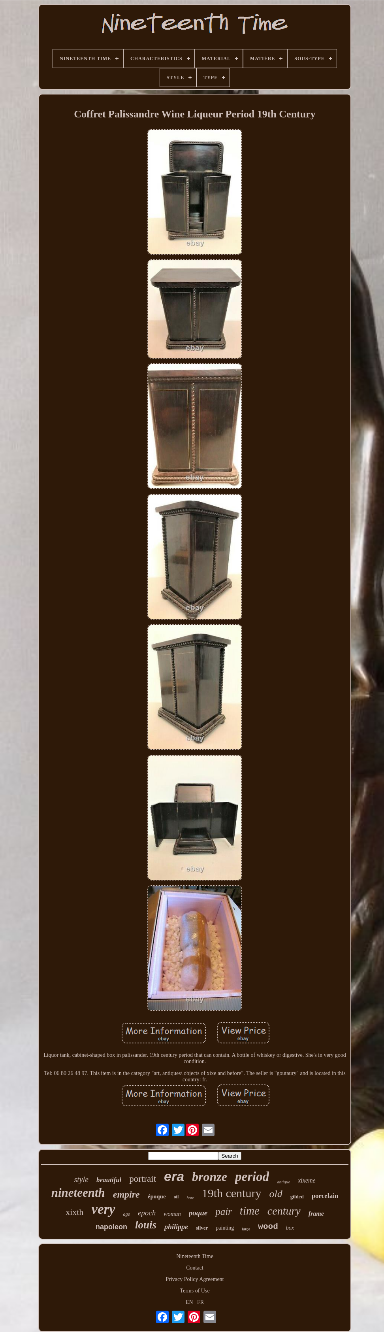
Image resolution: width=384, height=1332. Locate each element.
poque (198, 1213)
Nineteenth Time (194, 1256)
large (246, 1229)
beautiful (108, 1180)
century (284, 1211)
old (275, 1194)
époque (157, 1196)
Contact (194, 1268)
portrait (142, 1179)
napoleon (111, 1227)
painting (225, 1228)
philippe (176, 1227)
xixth (74, 1212)
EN (189, 1302)
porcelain (325, 1196)
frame (316, 1213)
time (250, 1210)
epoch (147, 1213)
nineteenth (78, 1193)
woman (172, 1214)
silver (202, 1228)
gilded (297, 1197)
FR (200, 1302)
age (126, 1214)
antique (283, 1181)
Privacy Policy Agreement (195, 1279)
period (252, 1177)
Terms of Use (194, 1291)
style (81, 1179)
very (103, 1209)
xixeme (306, 1180)
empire (126, 1194)
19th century (232, 1193)
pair (223, 1211)
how (190, 1197)
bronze (209, 1177)
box (290, 1228)
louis (145, 1225)
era (174, 1176)
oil (176, 1197)
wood (268, 1226)
